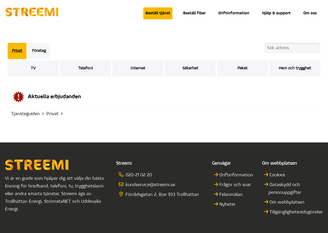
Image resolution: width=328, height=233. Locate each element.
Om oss (310, 13)
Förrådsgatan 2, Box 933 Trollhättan (160, 194)
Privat (17, 51)
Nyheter (227, 204)
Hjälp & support (276, 13)
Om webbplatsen (286, 202)
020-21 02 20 (137, 175)
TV (33, 68)
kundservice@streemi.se (148, 184)
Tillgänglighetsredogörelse (295, 212)
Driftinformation (233, 13)
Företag (39, 51)
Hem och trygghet (295, 68)
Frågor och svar (234, 184)
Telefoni (85, 68)
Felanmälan (230, 194)
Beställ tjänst (157, 13)
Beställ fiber (194, 13)
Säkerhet (190, 68)
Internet (138, 68)
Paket (242, 68)
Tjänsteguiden (25, 113)
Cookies (276, 175)
